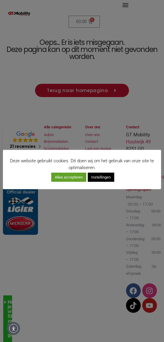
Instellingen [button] (101, 177)
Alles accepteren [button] (69, 177)
